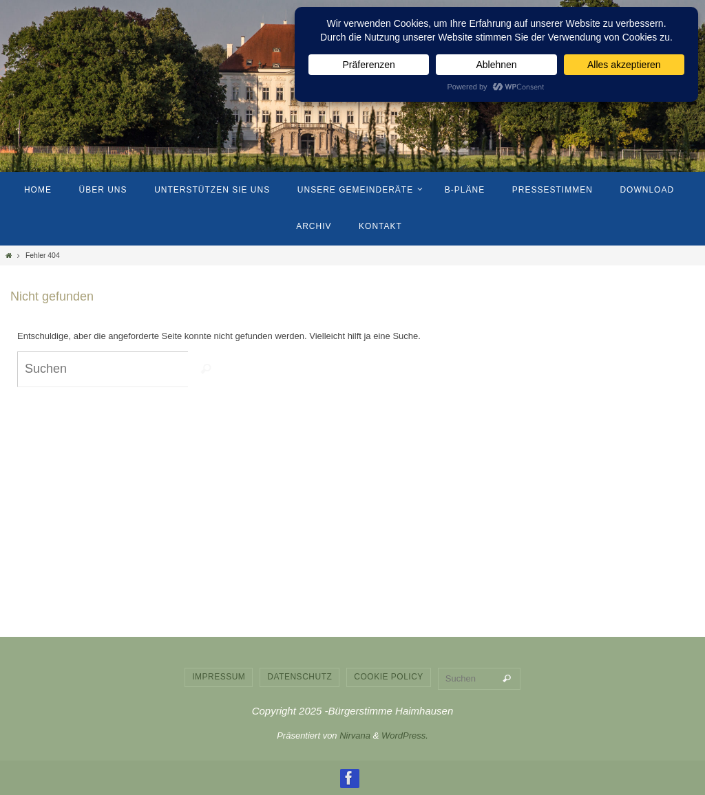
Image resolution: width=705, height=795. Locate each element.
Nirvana (354, 735)
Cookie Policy (388, 677)
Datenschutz (299, 677)
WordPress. (404, 735)
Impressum (218, 677)
